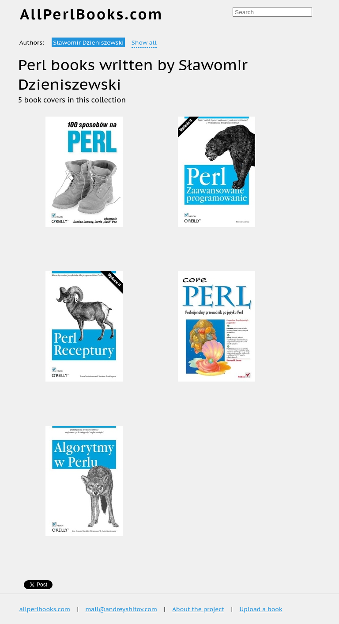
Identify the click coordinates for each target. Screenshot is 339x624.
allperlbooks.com (44, 609)
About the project (198, 609)
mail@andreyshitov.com (121, 609)
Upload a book (261, 609)
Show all (144, 42)
